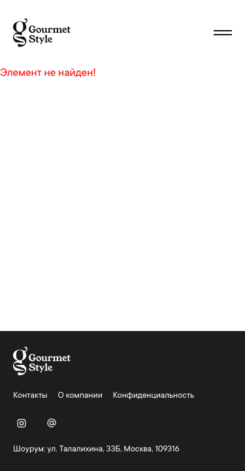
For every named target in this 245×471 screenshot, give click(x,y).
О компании (80, 395)
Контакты (30, 395)
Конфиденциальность (153, 395)
